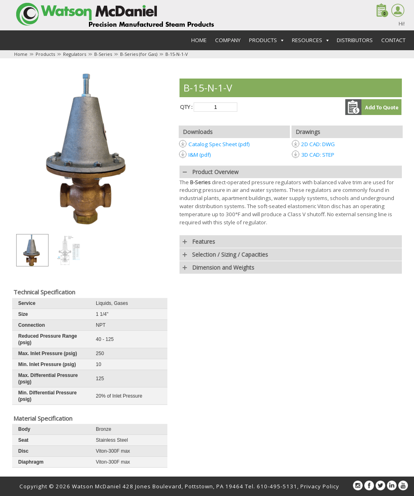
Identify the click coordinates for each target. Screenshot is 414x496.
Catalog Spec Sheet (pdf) (219, 144)
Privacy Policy (319, 486)
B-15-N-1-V (176, 54)
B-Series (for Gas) (138, 54)
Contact (393, 40)
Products (45, 54)
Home (199, 40)
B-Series (103, 54)
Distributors (355, 40)
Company (228, 40)
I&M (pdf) (199, 154)
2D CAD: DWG (318, 144)
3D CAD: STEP (317, 154)
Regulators (74, 54)
